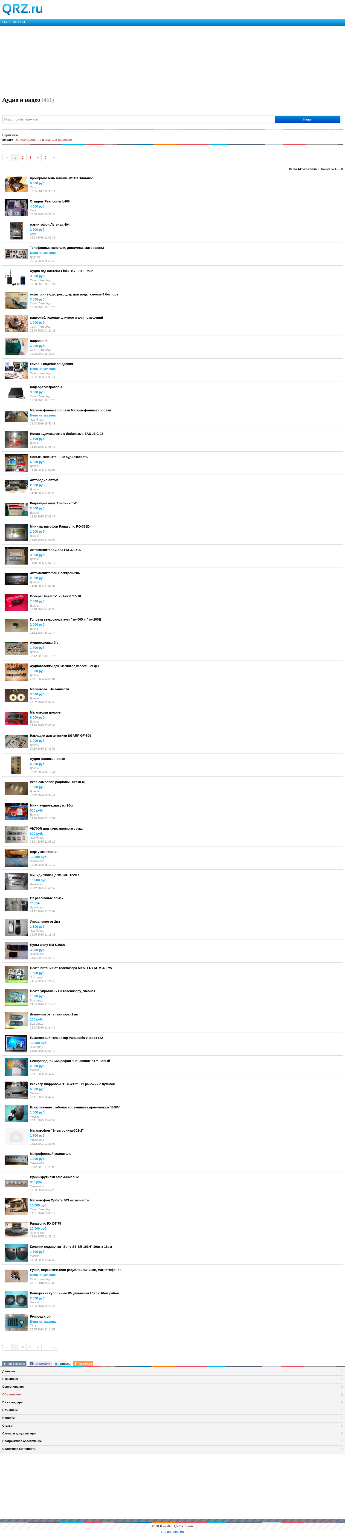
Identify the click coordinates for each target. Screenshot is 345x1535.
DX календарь (12, 1402)
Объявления (11, 1394)
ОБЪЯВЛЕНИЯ (13, 22)
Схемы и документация (19, 1433)
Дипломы (9, 1371)
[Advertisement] (138, 60)
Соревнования (13, 1386)
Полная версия (172, 1532)
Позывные (10, 1378)
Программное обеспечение (22, 1441)
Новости (8, 1418)
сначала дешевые (58, 139)
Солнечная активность (19, 1449)
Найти (307, 119)
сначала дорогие (28, 139)
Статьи (7, 1425)
